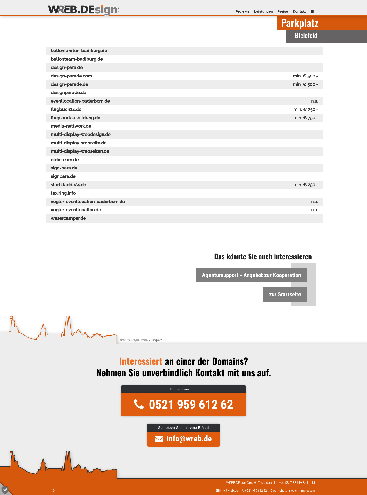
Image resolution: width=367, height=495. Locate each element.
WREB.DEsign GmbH (134, 340)
